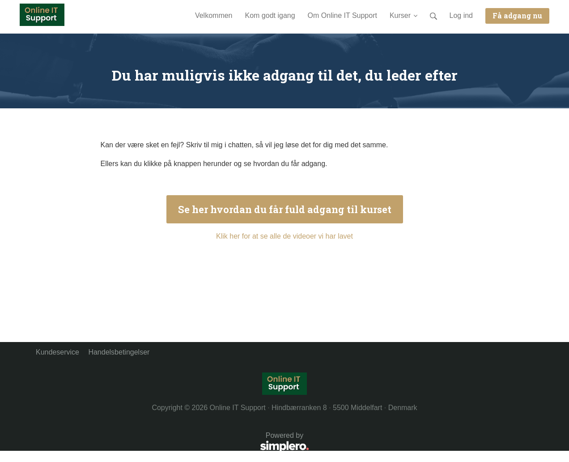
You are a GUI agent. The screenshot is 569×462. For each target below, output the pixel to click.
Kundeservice (57, 352)
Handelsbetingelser (118, 352)
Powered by (172, 443)
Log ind (461, 15)
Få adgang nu (517, 15)
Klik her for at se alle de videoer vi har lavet (284, 236)
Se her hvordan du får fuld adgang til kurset (284, 209)
